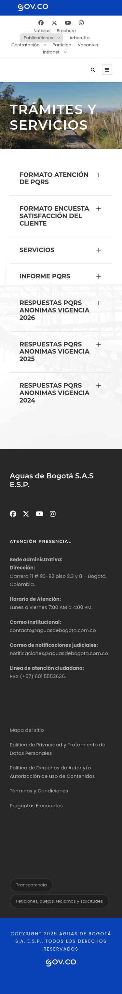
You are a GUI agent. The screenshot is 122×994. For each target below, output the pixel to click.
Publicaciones (38, 38)
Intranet (51, 52)
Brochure (66, 31)
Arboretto (79, 38)
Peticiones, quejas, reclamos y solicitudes (59, 901)
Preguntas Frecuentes (36, 805)
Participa (62, 45)
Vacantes (88, 45)
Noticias (42, 31)
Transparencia (31, 885)
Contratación (25, 45)
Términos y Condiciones (39, 790)
